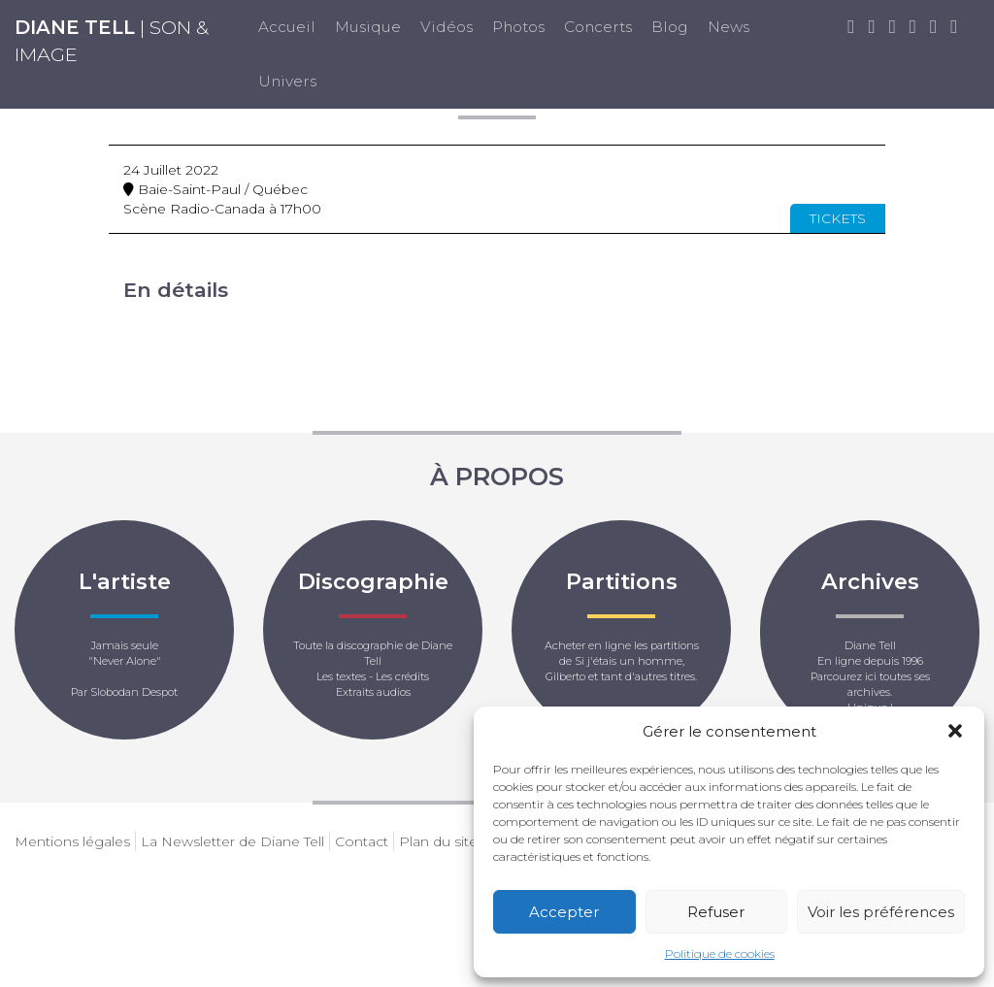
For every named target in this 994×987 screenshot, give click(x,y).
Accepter (564, 912)
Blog (669, 26)
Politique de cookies (720, 953)
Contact (361, 841)
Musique (368, 26)
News (728, 26)
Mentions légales (72, 841)
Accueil (286, 26)
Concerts (598, 26)
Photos (518, 26)
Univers (287, 81)
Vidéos (446, 26)
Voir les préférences (881, 912)
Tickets (838, 218)
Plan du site (438, 841)
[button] (955, 730)
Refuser (716, 912)
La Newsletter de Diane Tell (232, 841)
